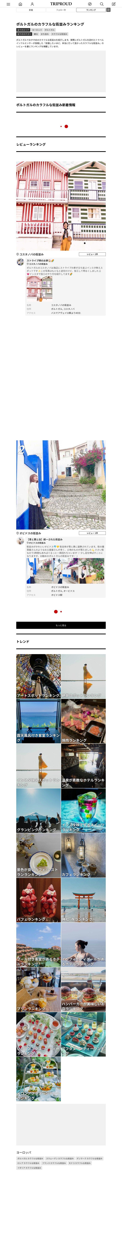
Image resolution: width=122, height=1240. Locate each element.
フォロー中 (61, 9)
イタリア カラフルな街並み (29, 1167)
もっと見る (61, 625)
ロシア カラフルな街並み (28, 1163)
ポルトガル (49, 29)
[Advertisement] (61, 71)
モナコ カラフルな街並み (80, 1163)
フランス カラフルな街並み (54, 1163)
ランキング (91, 9)
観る (36, 34)
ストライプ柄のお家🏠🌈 (65, 262)
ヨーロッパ (37, 29)
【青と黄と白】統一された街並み (65, 541)
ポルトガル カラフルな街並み (30, 1158)
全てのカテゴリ (24, 34)
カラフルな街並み (59, 34)
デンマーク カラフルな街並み (89, 1158)
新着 (31, 9)
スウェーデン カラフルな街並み (60, 1158)
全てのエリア (23, 29)
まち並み (45, 34)
